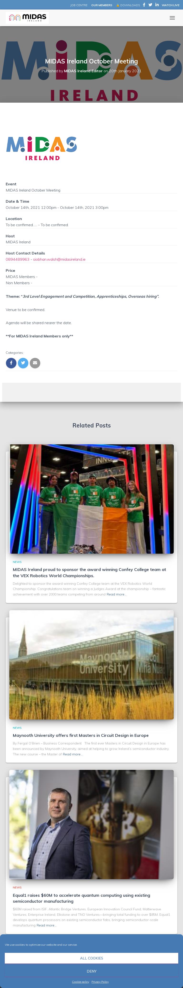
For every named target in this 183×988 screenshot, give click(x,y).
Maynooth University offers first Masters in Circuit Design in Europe (81, 735)
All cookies (91, 958)
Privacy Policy (100, 981)
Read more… (117, 594)
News (17, 562)
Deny (92, 971)
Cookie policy (80, 981)
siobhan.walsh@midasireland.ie (59, 259)
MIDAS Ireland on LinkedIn (157, 5)
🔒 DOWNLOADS (128, 5)
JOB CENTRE (78, 5)
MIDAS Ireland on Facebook (144, 5)
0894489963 (18, 259)
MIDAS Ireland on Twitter (150, 5)
